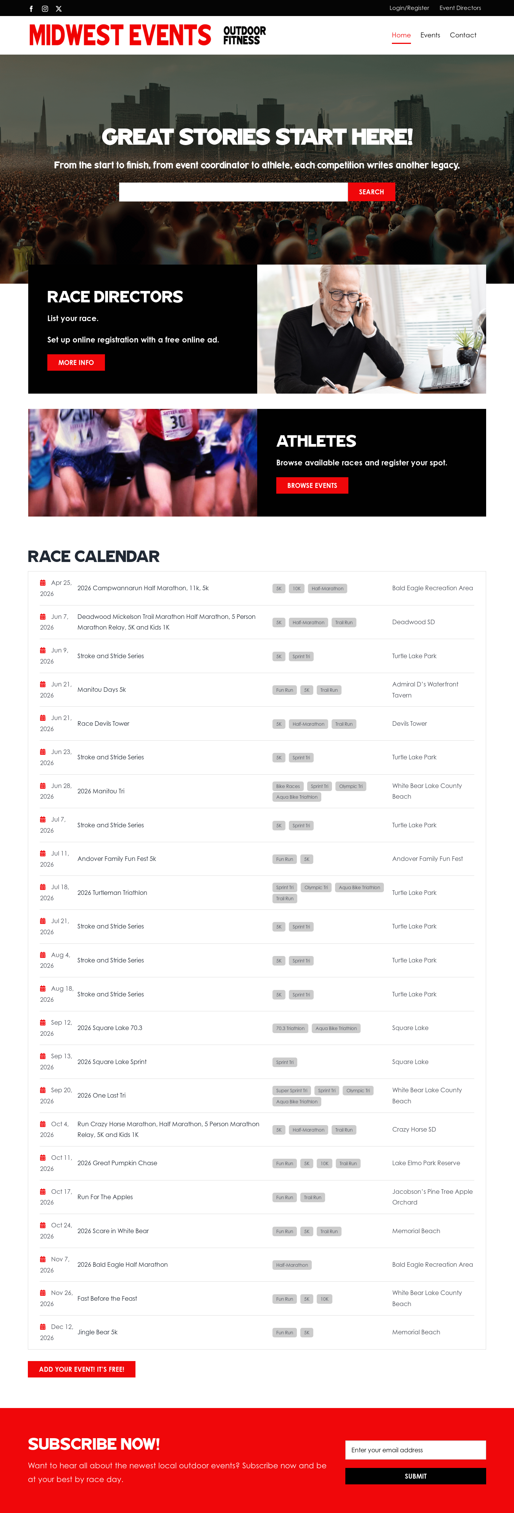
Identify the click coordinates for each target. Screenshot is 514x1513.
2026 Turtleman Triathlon (112, 892)
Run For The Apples (105, 1197)
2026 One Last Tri (101, 1095)
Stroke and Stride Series (110, 656)
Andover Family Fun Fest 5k (116, 858)
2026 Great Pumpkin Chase (117, 1163)
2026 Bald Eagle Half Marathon (122, 1264)
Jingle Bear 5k (97, 1332)
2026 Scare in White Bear (113, 1231)
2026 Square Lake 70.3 (109, 1028)
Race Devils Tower (103, 723)
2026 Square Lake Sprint (112, 1062)
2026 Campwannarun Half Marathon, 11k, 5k (143, 588)
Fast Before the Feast (107, 1298)
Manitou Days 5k (101, 689)
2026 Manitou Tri (100, 791)
